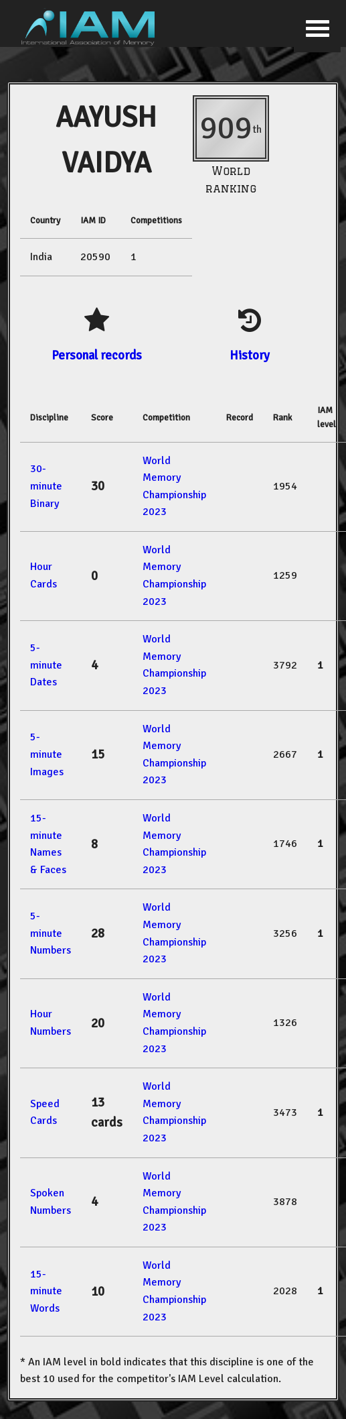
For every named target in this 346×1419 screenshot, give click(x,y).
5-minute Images (47, 754)
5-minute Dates (46, 665)
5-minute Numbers (50, 933)
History (250, 355)
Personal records (97, 355)
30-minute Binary (46, 486)
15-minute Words (46, 1291)
